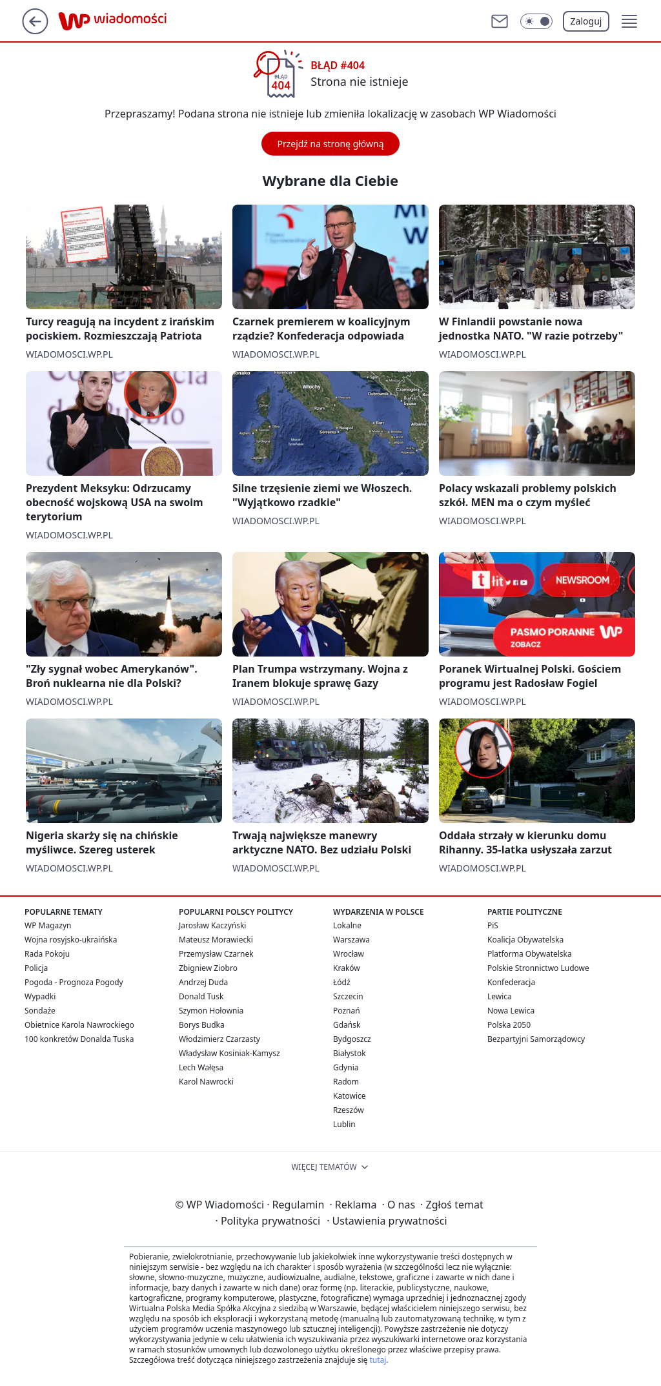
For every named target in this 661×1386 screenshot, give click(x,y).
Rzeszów (348, 1110)
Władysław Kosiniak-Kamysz (229, 1053)
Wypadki (40, 996)
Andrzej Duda (203, 982)
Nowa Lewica (510, 1010)
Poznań (346, 1010)
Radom (346, 1081)
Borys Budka (202, 1024)
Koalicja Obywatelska (525, 939)
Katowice (349, 1095)
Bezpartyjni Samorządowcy (536, 1039)
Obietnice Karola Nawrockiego (79, 1024)
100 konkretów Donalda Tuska (79, 1039)
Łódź (342, 982)
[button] (629, 21)
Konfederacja (511, 982)
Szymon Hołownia (211, 1010)
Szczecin (348, 996)
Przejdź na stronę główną (330, 144)
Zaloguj (586, 21)
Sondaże (40, 1010)
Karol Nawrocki (206, 1081)
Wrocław (348, 953)
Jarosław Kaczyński (212, 925)
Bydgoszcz (352, 1039)
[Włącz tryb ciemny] (536, 21)
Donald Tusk (201, 996)
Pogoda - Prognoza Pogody (74, 982)
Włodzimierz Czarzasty (219, 1039)
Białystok (349, 1053)
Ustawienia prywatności (387, 1221)
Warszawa (351, 939)
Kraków (346, 968)
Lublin (344, 1124)
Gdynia (345, 1067)
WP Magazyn (48, 925)
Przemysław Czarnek (216, 953)
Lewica (499, 996)
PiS (492, 925)
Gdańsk (346, 1024)
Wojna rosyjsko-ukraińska (71, 939)
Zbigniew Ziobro (208, 968)
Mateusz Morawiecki (216, 939)
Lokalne (347, 925)
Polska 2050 (509, 1024)
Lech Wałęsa (201, 1067)
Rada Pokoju (47, 953)
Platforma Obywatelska (529, 953)
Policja (36, 968)
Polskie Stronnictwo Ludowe (538, 968)
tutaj (377, 1359)
